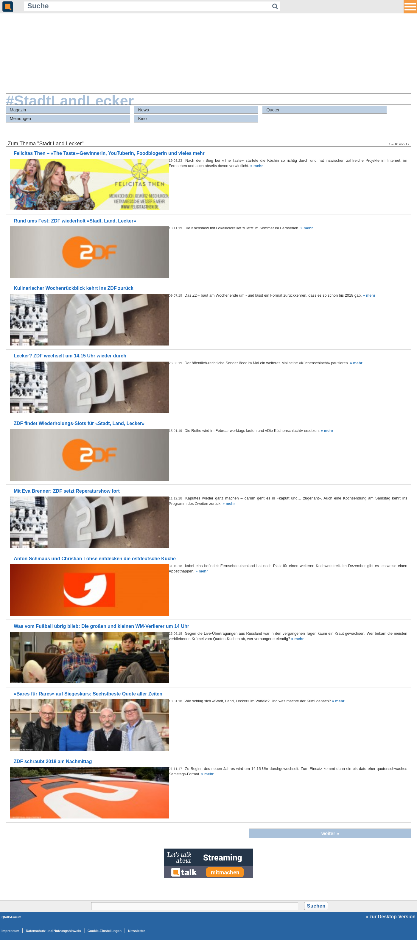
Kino (142, 118)
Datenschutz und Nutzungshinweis (53, 931)
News (143, 110)
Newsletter (136, 931)
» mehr (256, 166)
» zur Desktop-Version (390, 916)
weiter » (330, 833)
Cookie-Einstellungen (105, 931)
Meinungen (20, 118)
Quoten (274, 110)
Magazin (18, 110)
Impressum (10, 931)
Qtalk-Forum (11, 917)
